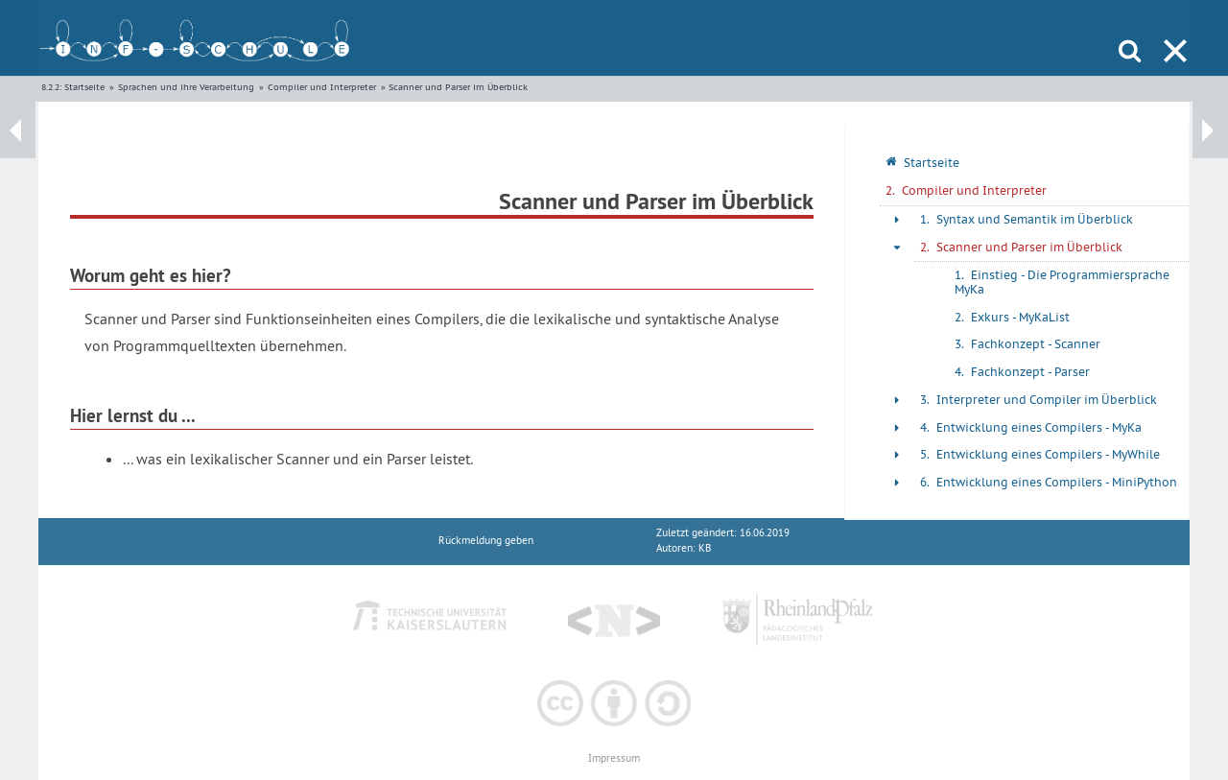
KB (704, 548)
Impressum (614, 758)
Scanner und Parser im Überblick (458, 87)
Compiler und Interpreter (322, 87)
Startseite (84, 87)
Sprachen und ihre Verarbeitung (186, 87)
